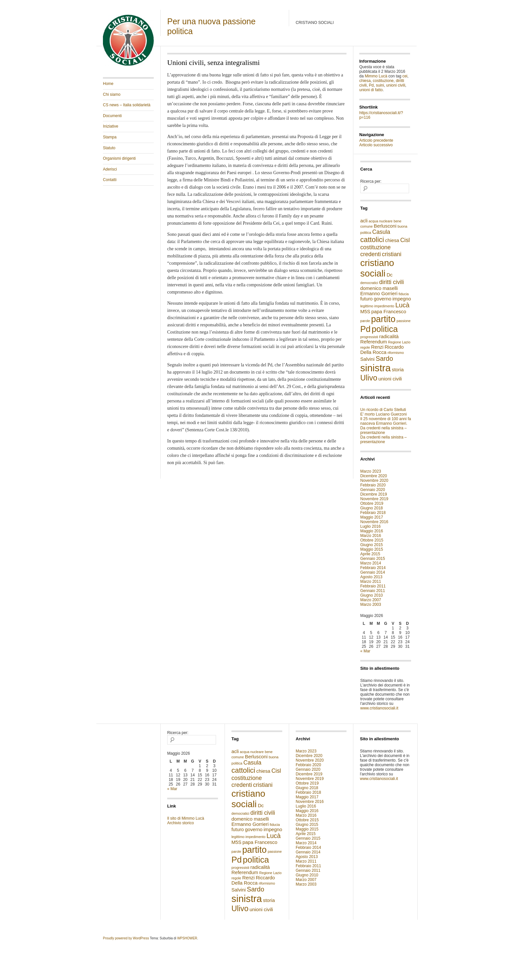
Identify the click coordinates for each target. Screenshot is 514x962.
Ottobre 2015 (371, 540)
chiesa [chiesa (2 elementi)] (392, 240)
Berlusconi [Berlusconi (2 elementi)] (385, 226)
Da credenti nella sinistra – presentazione (383, 430)
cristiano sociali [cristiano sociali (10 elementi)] (377, 268)
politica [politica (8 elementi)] (385, 329)
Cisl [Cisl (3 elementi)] (405, 240)
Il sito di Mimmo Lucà (185, 818)
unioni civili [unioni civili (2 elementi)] (390, 378)
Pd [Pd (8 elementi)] (365, 329)
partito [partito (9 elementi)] (383, 319)
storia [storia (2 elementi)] (398, 369)
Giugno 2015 (371, 544)
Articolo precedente (376, 140)
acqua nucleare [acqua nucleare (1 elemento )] (381, 221)
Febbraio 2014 (373, 567)
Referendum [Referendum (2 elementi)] (373, 341)
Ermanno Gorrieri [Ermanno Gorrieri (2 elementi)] (378, 293)
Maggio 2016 (371, 531)
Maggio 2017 (371, 517)
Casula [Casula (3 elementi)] (381, 232)
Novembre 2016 (374, 522)
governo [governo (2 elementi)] (382, 298)
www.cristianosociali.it (379, 708)
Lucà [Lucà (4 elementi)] (402, 305)
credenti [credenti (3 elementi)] (370, 254)
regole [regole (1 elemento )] (365, 347)
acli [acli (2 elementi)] (363, 220)
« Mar (365, 651)
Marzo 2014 (370, 563)
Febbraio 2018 (373, 512)
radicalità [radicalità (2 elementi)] (389, 336)
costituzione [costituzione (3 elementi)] (375, 247)
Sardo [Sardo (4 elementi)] (384, 358)
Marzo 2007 (370, 600)
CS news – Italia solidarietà (126, 105)
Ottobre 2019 (371, 503)
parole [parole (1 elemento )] (365, 321)
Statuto (109, 148)
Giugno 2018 (371, 508)
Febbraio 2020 (373, 485)
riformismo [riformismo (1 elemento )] (395, 353)
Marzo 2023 (370, 471)
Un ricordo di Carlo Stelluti (383, 409)
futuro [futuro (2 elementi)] (366, 298)
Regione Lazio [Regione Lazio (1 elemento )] (399, 342)
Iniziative (110, 126)
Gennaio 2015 (372, 558)
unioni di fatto (371, 90)
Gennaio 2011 (372, 590)
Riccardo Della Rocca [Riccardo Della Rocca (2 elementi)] (382, 349)
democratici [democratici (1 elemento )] (369, 283)
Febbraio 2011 (373, 586)
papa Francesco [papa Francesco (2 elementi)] (388, 311)
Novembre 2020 (374, 480)
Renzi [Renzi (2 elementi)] (377, 347)
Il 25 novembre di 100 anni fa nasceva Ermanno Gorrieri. (385, 421)
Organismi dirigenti (119, 158)
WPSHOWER (187, 938)
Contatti (109, 179)
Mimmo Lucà (376, 76)
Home (108, 83)
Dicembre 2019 (373, 494)
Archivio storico (180, 823)
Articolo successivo (376, 145)
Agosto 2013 (371, 577)
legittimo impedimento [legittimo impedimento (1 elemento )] (377, 306)
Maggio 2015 (371, 549)
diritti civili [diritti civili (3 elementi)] (391, 282)
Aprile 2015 (370, 554)
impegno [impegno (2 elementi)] (401, 298)
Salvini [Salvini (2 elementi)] (367, 359)
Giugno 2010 (371, 595)
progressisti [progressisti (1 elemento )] (369, 337)
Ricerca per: (371, 181)
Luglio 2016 (370, 526)
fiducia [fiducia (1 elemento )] (404, 294)
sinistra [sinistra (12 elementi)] (375, 367)
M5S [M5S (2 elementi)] (365, 311)
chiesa (365, 80)
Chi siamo (111, 94)
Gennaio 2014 (372, 572)
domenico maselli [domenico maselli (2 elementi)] (379, 288)
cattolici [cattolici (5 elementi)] (372, 239)
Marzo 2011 (370, 581)
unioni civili (395, 85)
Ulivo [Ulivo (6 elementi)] (368, 378)
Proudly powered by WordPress (126, 938)
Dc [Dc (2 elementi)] (389, 274)
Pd (371, 85)
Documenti (112, 115)
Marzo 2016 (370, 535)
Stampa (109, 137)
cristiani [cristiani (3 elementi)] (392, 254)
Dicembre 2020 (373, 476)
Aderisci (110, 169)
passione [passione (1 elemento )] (404, 321)
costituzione (383, 80)
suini (380, 85)
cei (404, 76)
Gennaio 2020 (372, 489)
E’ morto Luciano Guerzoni (383, 414)
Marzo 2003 (370, 604)
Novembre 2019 (374, 499)
